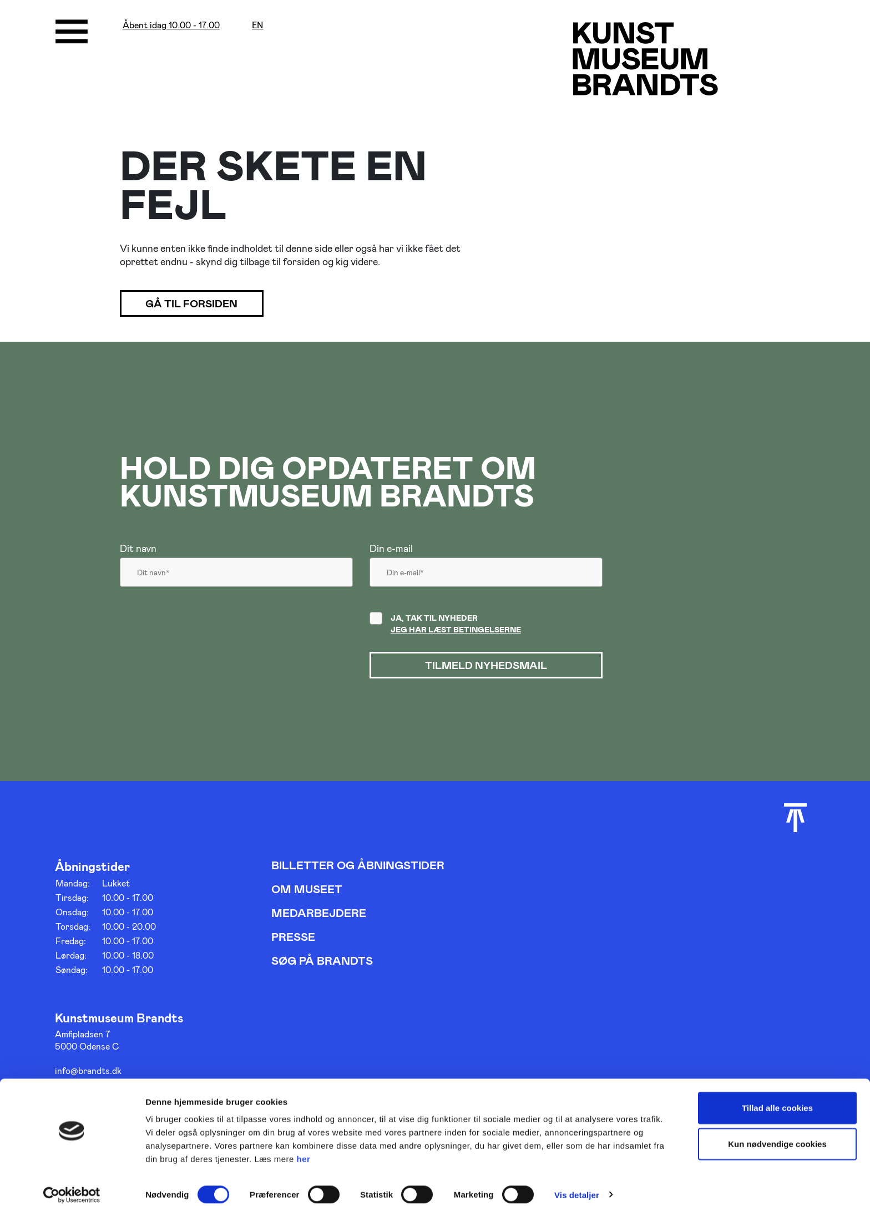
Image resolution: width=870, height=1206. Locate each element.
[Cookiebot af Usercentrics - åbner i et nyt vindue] (71, 1184)
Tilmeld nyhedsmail (486, 666)
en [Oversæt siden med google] (258, 25)
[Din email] (486, 576)
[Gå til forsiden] (648, 60)
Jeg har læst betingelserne (456, 630)
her (304, 1148)
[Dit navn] (236, 576)
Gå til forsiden (199, 304)
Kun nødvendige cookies (777, 1133)
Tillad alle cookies (777, 1097)
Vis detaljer (576, 1184)
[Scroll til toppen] (795, 819)
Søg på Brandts (322, 962)
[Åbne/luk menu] (71, 31)
